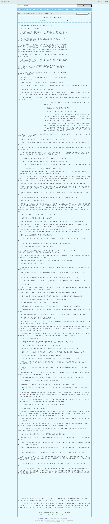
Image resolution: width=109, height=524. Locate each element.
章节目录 (54, 20)
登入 (99, 1)
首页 (20, 9)
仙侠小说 (46, 9)
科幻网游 (60, 9)
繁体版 (106, 1)
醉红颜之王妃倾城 (35, 13)
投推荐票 (42, 20)
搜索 (84, 5)
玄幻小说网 (56, 521)
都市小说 (32, 9)
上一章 (48, 20)
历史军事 (53, 9)
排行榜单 (67, 9)
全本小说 (74, 9)
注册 (102, 1)
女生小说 (25, 9)
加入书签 (66, 20)
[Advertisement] (80, 53)
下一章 (61, 20)
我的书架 (81, 9)
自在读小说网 (5, 2)
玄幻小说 (39, 9)
